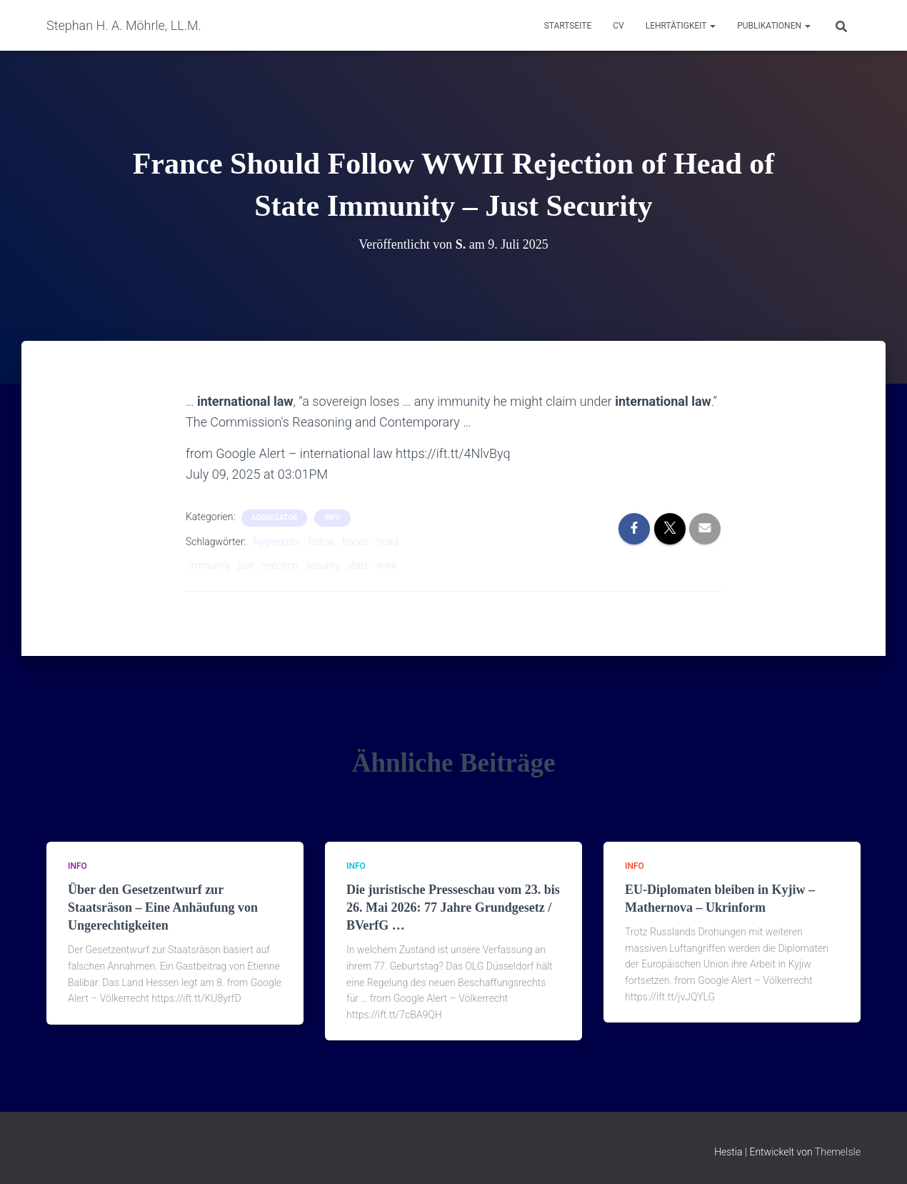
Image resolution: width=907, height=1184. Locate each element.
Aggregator (276, 541)
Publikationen (774, 26)
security (323, 565)
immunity (210, 565)
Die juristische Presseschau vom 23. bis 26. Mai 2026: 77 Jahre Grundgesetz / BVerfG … (453, 907)
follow (321, 541)
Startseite (568, 26)
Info (332, 518)
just (246, 565)
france (355, 541)
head (387, 541)
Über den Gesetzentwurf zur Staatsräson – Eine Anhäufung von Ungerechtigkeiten (163, 907)
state (358, 565)
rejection (280, 565)
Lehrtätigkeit (681, 26)
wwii (386, 565)
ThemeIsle (838, 1152)
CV (618, 26)
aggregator (274, 518)
